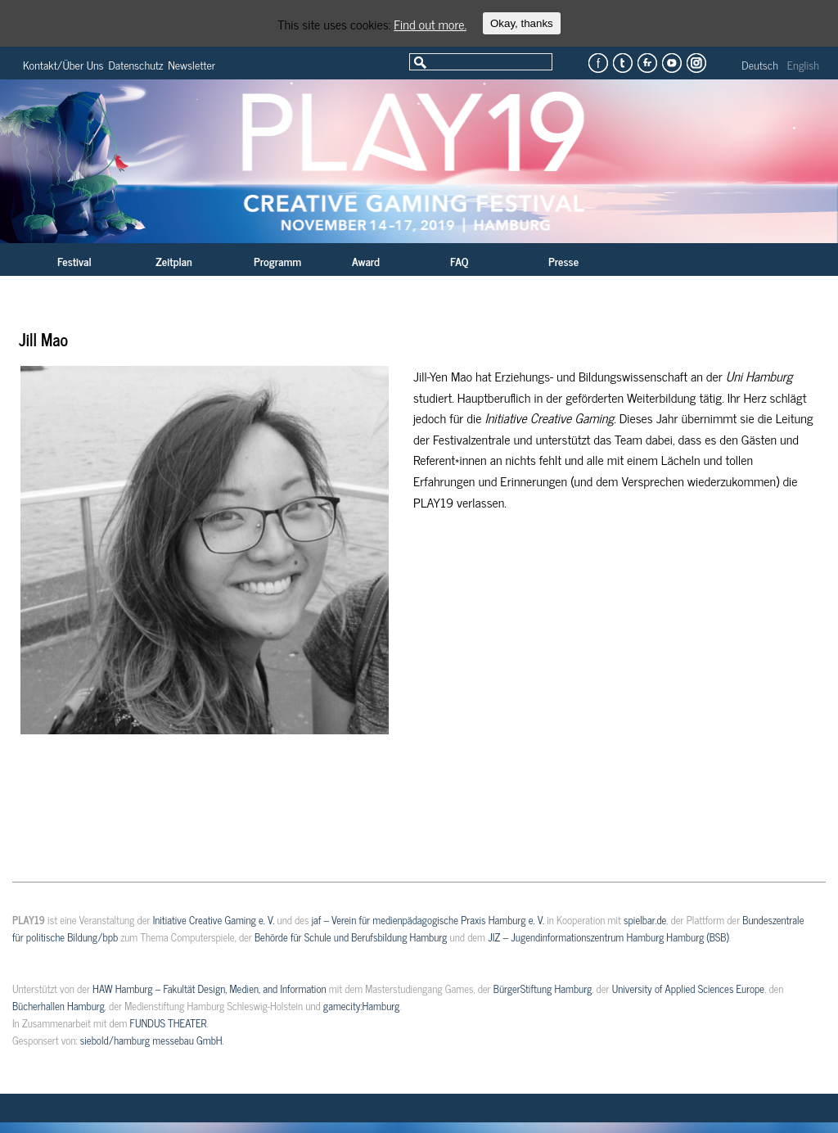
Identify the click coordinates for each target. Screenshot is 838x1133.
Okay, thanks (521, 23)
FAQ (459, 262)
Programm (277, 262)
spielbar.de (645, 921)
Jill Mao (43, 340)
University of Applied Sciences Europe (688, 990)
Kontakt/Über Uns (63, 65)
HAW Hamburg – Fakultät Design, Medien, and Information (209, 990)
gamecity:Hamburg (361, 1007)
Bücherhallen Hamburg (58, 1007)
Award (366, 262)
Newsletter (191, 65)
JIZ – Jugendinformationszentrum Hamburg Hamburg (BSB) (608, 938)
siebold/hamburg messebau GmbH (151, 1041)
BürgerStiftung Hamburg (542, 990)
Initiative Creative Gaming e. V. (214, 921)
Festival (74, 262)
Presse (563, 262)
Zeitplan (173, 262)
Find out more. (430, 23)
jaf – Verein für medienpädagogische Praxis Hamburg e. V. (428, 921)
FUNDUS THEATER (168, 1024)
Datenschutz (136, 65)
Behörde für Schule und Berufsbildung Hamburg (351, 938)
